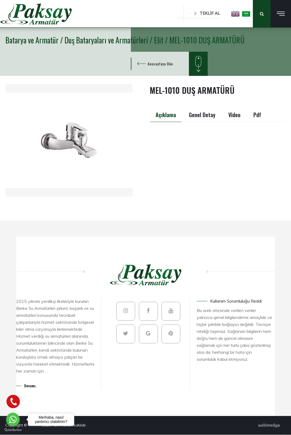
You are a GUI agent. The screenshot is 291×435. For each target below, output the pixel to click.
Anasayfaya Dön (160, 63)
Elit (159, 40)
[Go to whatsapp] (13, 419)
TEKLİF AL (204, 13)
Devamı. (30, 385)
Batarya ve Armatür (32, 40)
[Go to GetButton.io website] (12, 429)
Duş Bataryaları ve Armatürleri (107, 40)
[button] (235, 13)
